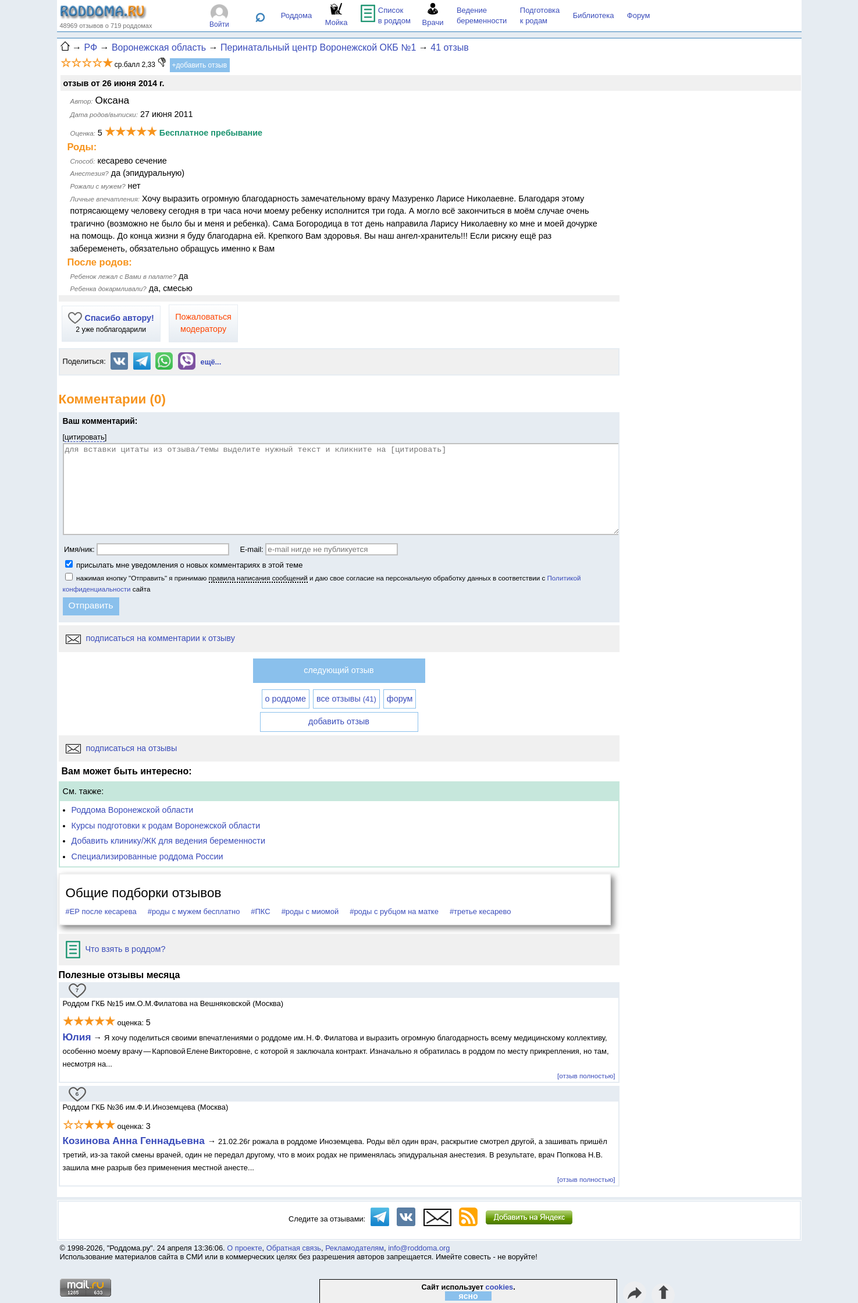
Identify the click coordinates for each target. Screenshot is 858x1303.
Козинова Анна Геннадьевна (135, 1140)
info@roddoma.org (419, 1248)
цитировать (85, 437)
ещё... (211, 361)
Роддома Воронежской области (133, 810)
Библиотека (593, 15)
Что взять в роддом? (116, 949)
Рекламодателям (354, 1248)
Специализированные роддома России (147, 856)
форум (400, 698)
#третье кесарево (480, 911)
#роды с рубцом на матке (394, 911)
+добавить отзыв (199, 65)
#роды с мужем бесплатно (194, 911)
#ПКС (260, 911)
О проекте (244, 1248)
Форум (638, 15)
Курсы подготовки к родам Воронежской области (166, 825)
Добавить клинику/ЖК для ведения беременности (168, 840)
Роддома (296, 15)
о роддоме (285, 698)
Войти (219, 24)
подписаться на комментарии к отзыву (150, 638)
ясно (468, 1296)
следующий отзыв (338, 670)
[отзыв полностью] (586, 1075)
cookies (500, 1287)
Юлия (77, 1037)
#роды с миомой (310, 911)
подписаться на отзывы (121, 748)
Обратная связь (293, 1248)
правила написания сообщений (258, 578)
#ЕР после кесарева (101, 911)
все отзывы (346, 698)
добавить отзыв (338, 721)
